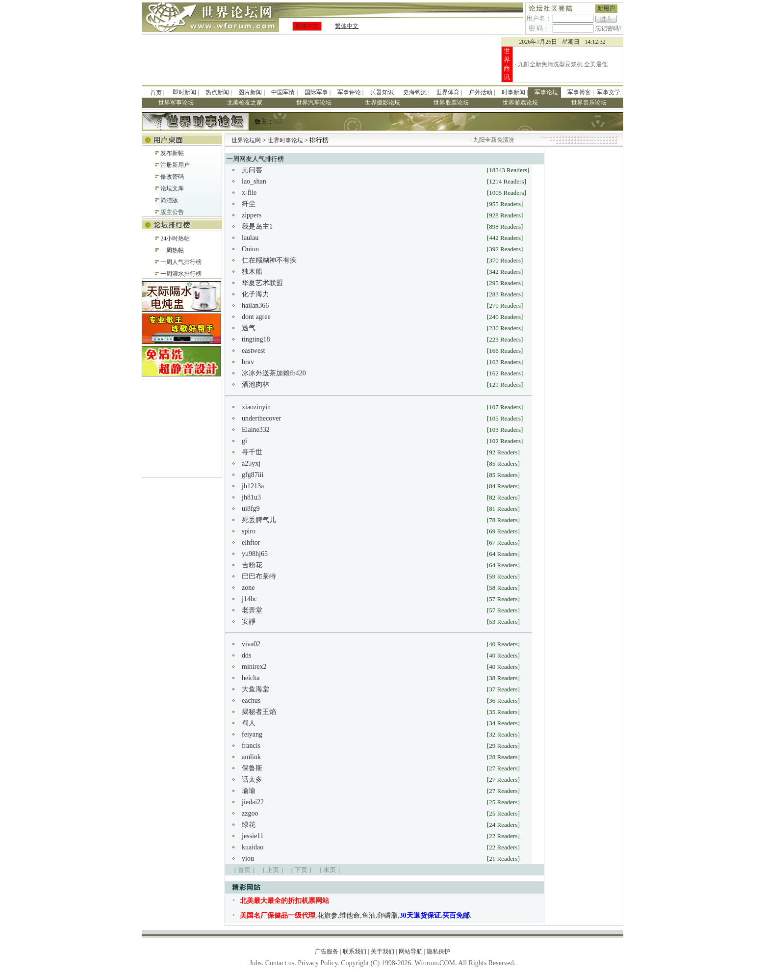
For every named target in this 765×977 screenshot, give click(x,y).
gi (244, 441)
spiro (248, 531)
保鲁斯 (252, 768)
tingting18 (256, 339)
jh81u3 (251, 497)
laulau (250, 237)
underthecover (261, 418)
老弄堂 (252, 610)
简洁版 (169, 200)
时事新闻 (513, 92)
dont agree (256, 316)
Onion (250, 249)
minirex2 (254, 666)
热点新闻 (217, 92)
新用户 (606, 8)
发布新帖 (172, 153)
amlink (251, 757)
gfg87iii (252, 474)
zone (248, 587)
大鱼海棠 (255, 689)
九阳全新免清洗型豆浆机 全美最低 (563, 64)
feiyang (252, 734)
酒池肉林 (255, 384)
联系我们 (354, 951)
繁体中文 (346, 26)
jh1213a (253, 486)
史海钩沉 (415, 92)
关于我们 (382, 951)
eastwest (253, 350)
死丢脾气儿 (259, 520)
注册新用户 (175, 164)
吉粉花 (252, 565)
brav (248, 362)
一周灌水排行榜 (181, 273)
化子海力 (255, 294)
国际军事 (316, 92)
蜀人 (248, 723)
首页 (156, 92)
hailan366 (255, 305)
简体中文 (307, 26)
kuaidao (252, 847)
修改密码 (172, 176)
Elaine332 (256, 429)
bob (278, 121)
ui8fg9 (251, 508)
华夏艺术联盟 (262, 283)
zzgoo (250, 813)
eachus (251, 700)
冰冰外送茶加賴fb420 (274, 373)
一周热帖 (172, 250)
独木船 (252, 271)
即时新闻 (184, 92)
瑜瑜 (248, 790)
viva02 (251, 644)
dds (246, 655)
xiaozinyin (256, 407)
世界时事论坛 (286, 140)
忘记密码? (608, 28)
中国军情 (283, 92)
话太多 (252, 779)
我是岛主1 (257, 226)
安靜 (248, 621)
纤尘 (248, 204)
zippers (251, 215)
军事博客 (579, 92)
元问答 (252, 170)
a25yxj (251, 463)
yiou (248, 858)
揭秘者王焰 (259, 711)
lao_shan (254, 181)
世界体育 (447, 92)
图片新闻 (250, 92)
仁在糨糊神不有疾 (269, 260)
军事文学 (608, 92)
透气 (248, 328)
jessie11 (253, 836)
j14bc (249, 599)
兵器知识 (382, 92)
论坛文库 (172, 188)
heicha (251, 678)
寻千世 (252, 452)
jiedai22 (253, 802)
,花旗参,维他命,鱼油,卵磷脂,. (356, 915)
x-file (249, 192)
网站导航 (410, 951)
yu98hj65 (255, 553)
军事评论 (349, 92)
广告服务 (326, 951)
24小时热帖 (175, 238)
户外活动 (480, 92)
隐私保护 (438, 951)
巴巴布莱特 (259, 576)
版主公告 (172, 212)
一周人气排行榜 (181, 262)
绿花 (248, 824)
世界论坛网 (246, 140)
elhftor (251, 542)
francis (251, 745)
